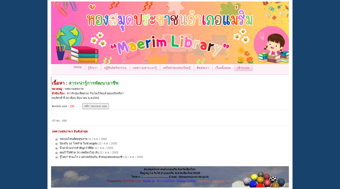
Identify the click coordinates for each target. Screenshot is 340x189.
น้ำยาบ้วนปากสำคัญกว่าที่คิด (77, 147)
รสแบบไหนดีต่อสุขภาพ (73, 138)
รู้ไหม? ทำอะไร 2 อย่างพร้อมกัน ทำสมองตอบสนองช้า (91, 156)
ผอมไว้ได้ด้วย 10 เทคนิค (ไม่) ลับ (79, 152)
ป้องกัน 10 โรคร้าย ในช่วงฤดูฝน (78, 143)
